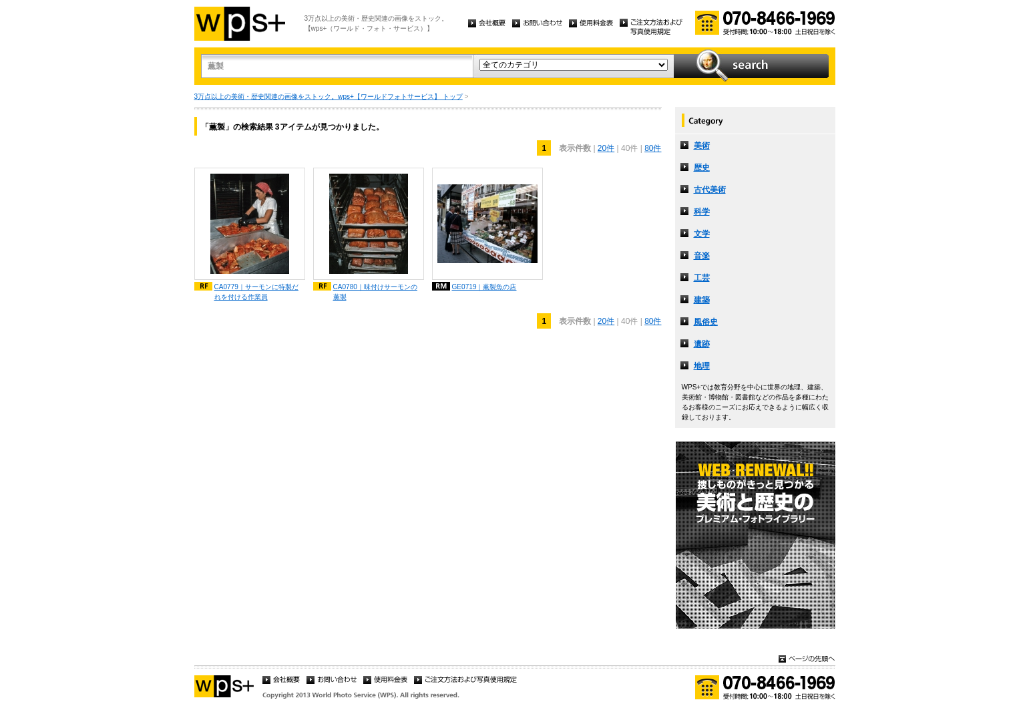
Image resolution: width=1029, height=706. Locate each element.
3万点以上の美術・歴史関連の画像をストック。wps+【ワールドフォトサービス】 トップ (328, 96)
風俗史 (706, 322)
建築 (702, 300)
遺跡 (702, 344)
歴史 (702, 167)
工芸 (702, 278)
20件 (606, 148)
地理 (702, 366)
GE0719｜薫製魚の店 (484, 287)
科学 (702, 211)
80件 (652, 148)
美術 (702, 145)
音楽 (702, 255)
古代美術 (710, 189)
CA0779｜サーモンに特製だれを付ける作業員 (256, 292)
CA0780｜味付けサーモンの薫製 (375, 292)
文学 (702, 233)
